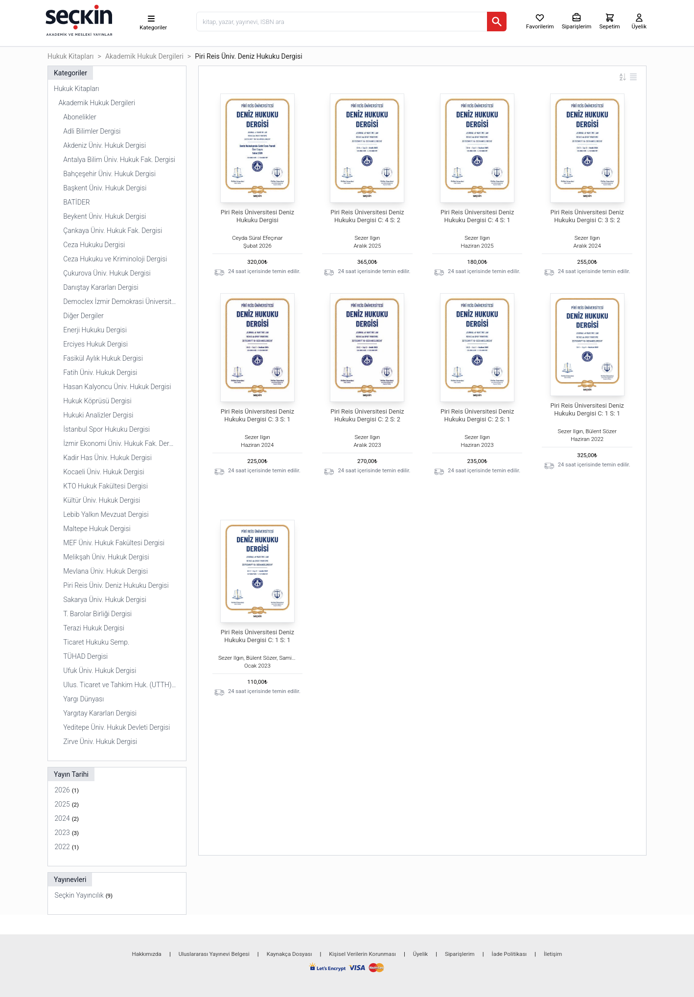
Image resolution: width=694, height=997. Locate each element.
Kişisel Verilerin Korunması (362, 954)
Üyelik (420, 954)
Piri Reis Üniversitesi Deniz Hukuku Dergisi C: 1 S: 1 (587, 409)
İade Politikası (509, 954)
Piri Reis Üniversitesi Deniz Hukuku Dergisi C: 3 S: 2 (587, 216)
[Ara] (497, 21)
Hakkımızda (147, 954)
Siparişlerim (460, 954)
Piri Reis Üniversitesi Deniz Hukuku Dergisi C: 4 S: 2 (367, 216)
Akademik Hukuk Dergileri (144, 56)
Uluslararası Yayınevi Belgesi (214, 954)
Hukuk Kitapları (70, 56)
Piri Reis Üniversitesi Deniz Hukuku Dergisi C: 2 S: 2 (367, 415)
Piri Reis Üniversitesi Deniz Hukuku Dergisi (257, 216)
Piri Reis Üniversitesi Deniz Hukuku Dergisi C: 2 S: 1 (477, 415)
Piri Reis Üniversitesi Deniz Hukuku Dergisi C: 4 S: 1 (477, 216)
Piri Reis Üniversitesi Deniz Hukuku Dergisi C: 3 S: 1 (257, 415)
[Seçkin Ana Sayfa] (78, 19)
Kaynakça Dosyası (289, 954)
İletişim (553, 954)
